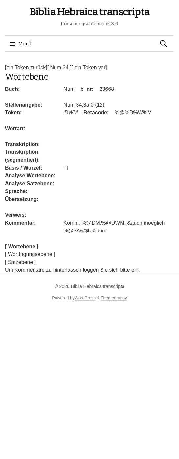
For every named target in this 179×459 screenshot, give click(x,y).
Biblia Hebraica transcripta (89, 12)
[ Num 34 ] (59, 67)
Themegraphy (114, 297)
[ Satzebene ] (20, 262)
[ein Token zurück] (26, 67)
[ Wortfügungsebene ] (30, 254)
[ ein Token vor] (89, 67)
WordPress (85, 297)
